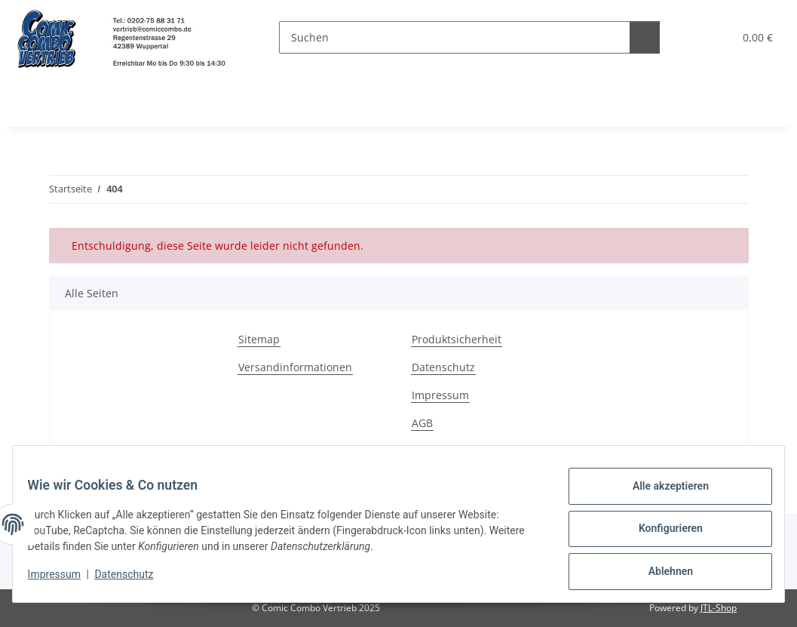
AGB (422, 423)
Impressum (63, 580)
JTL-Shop (718, 607)
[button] (687, 37)
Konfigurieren (661, 534)
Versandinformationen (295, 367)
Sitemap (259, 339)
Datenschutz (133, 580)
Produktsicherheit (456, 339)
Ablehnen (661, 573)
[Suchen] (445, 37)
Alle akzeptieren (661, 495)
